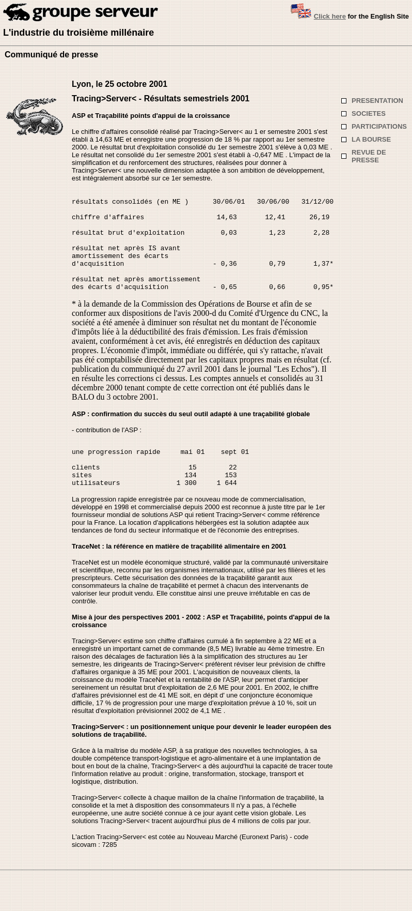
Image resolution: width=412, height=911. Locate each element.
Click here (330, 16)
